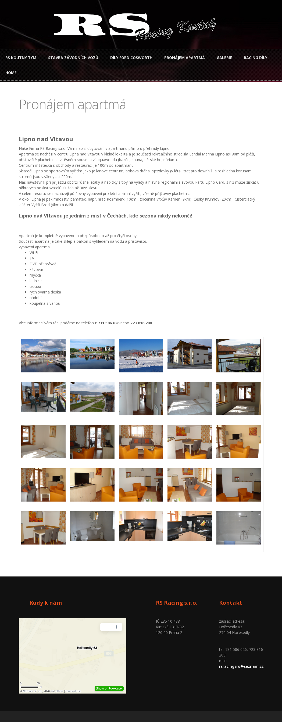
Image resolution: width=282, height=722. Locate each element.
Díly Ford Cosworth (131, 57)
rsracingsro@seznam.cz (241, 666)
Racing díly (255, 57)
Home (11, 72)
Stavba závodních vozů (73, 57)
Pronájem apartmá (184, 57)
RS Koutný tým (20, 57)
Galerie (224, 57)
